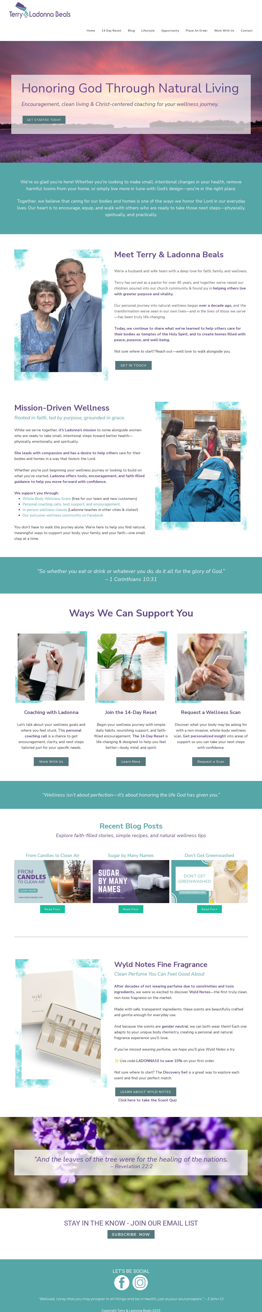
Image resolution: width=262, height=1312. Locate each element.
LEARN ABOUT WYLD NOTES (146, 1092)
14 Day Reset (112, 31)
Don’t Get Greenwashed (209, 855)
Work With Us (224, 31)
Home (91, 31)
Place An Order (197, 31)
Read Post (52, 909)
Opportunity (170, 31)
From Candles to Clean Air (52, 855)
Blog (131, 31)
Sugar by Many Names (131, 855)
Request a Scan (211, 761)
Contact (247, 31)
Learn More (131, 761)
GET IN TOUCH (133, 365)
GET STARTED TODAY (44, 120)
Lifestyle (148, 31)
